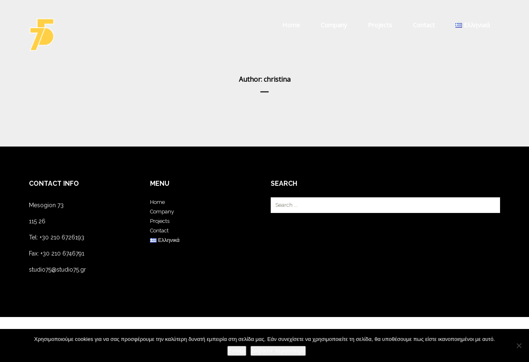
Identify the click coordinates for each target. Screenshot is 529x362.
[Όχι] (519, 345)
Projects (380, 25)
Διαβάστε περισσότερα (278, 351)
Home (291, 25)
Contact (424, 25)
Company (334, 25)
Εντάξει (236, 351)
